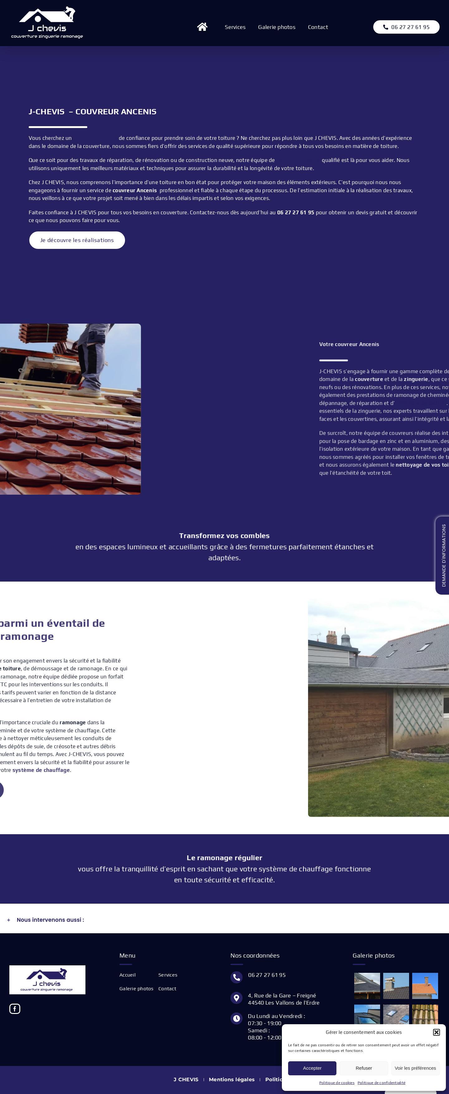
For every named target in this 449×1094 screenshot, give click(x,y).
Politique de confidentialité (381, 1083)
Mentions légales (232, 1079)
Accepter (312, 1068)
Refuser (364, 1068)
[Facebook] (14, 1009)
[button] (436, 1032)
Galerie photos (136, 989)
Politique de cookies (337, 1083)
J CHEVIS (186, 1079)
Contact (167, 989)
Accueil (127, 975)
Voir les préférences (415, 1068)
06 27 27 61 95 (267, 975)
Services (167, 975)
